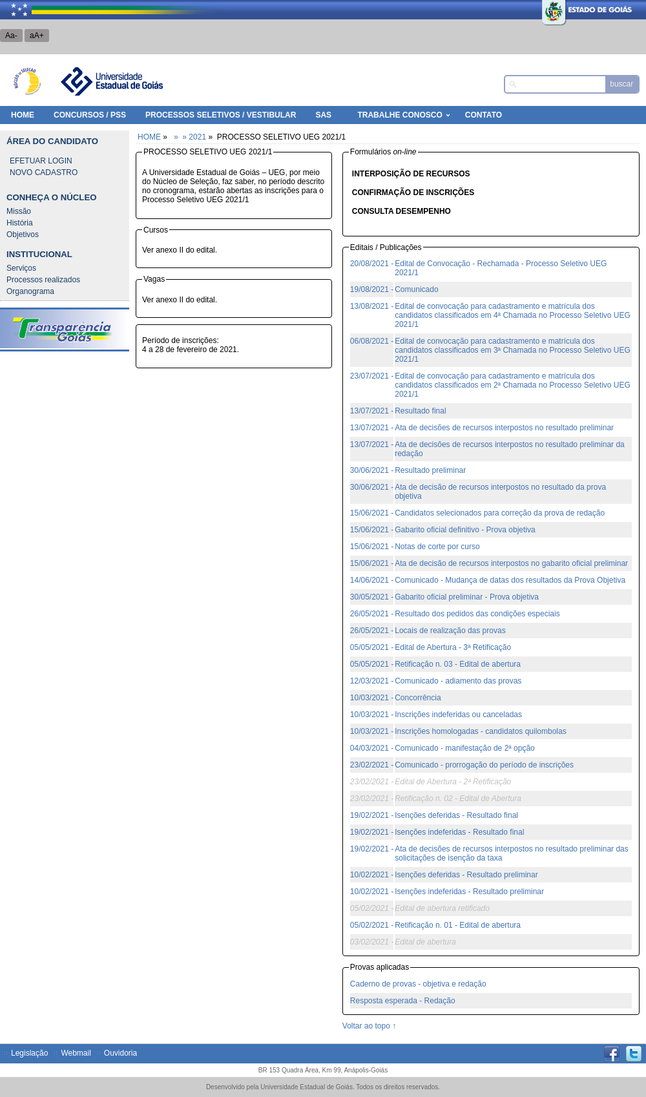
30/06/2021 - (371, 470)
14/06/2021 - (371, 580)
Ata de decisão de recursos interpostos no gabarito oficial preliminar (511, 563)
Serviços (21, 268)
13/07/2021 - (371, 410)
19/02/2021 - (371, 815)
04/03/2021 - (371, 748)
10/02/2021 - (371, 874)
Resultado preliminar (430, 470)
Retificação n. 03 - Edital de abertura (458, 664)
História (19, 222)
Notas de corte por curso (437, 546)
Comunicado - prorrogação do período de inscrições (484, 764)
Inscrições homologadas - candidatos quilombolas (480, 731)
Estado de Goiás (558, 9)
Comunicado (416, 289)
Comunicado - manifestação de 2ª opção (465, 748)
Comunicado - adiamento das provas (458, 680)
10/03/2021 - (371, 697)
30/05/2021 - (371, 596)
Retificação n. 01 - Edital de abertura (458, 925)
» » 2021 (189, 136)
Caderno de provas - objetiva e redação (418, 983)
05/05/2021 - (371, 647)
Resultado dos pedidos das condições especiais (477, 613)
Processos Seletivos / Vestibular (220, 115)
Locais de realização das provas (450, 630)
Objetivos (22, 234)
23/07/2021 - (371, 376)
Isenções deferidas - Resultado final (456, 815)
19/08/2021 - (371, 289)
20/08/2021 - (371, 263)
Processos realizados (43, 279)
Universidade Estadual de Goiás (111, 81)
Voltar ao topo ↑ (369, 1025)
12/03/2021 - (371, 680)
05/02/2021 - (371, 925)
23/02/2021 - (371, 764)
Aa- (11, 35)
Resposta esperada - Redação (402, 1000)
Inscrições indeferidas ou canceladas (458, 714)
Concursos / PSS (90, 115)
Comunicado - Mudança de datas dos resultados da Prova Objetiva (510, 580)
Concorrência (418, 697)
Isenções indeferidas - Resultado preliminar (469, 891)
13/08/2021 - (371, 306)
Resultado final (420, 410)
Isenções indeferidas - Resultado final (459, 832)
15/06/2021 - (371, 512)
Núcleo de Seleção (27, 81)
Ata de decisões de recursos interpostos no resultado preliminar (504, 427)
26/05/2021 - (371, 613)
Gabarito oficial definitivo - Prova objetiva (465, 529)
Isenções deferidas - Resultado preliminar (466, 874)
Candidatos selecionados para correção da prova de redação (500, 512)
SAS (323, 115)
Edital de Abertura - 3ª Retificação (453, 647)
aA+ (37, 35)
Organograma (30, 291)
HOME (22, 115)
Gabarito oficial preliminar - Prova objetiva (467, 596)
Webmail (75, 1053)
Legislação (29, 1053)
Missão (18, 211)
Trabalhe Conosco (399, 115)
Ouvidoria (120, 1053)
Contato (483, 115)
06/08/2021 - (371, 341)
